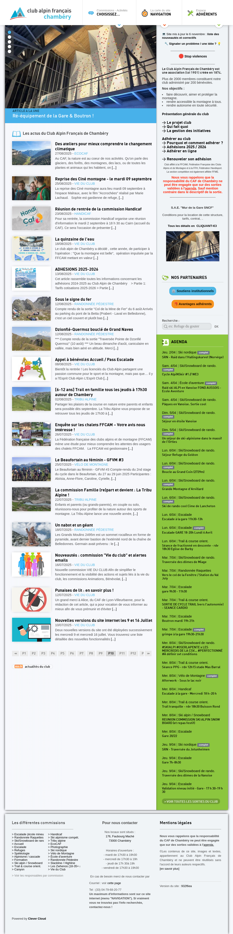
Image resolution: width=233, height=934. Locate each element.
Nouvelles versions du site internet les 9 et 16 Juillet (103, 620)
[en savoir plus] (169, 868)
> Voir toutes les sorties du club (191, 801)
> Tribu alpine (57, 840)
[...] (114, 167)
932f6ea (186, 886)
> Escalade (19, 847)
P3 (43, 653)
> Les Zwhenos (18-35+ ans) (66, 866)
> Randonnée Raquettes (27, 837)
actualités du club (32, 666)
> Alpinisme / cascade (26, 856)
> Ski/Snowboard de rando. (29, 840)
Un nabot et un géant (74, 525)
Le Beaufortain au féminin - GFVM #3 (89, 460)
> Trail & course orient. (26, 866)
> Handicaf (55, 834)
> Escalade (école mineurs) (29, 834)
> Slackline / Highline (61, 863)
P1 (24, 653)
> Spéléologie (21, 853)
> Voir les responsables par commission (37, 875)
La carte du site (160, 12)
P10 (111, 653)
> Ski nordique (57, 850)
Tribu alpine (85, 399)
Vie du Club (84, 183)
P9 (100, 653)
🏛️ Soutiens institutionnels (193, 291)
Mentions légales (176, 823)
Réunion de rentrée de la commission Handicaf (98, 209)
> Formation (20, 859)
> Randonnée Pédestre (63, 859)
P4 (53, 653)
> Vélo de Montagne (61, 853)
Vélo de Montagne (91, 464)
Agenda (179, 342)
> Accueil (18, 844)
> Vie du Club (57, 869)
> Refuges (18, 850)
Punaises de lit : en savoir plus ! (84, 590)
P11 (122, 653)
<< (15, 653)
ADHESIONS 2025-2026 (76, 269)
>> (148, 653)
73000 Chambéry (120, 840)
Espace (206, 12)
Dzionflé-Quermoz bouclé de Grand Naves (94, 329)
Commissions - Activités (110, 12)
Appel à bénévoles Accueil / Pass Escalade (94, 360)
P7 (81, 653)
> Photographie (58, 847)
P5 (62, 653)
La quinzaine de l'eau (74, 239)
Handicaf (82, 213)
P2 (33, 653)
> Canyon (18, 869)
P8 (91, 653)
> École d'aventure (60, 856)
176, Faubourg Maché (120, 836)
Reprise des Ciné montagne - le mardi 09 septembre (103, 179)
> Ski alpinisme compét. (63, 837)
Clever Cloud (37, 918)
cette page (114, 883)
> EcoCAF (54, 844)
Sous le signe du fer (73, 299)
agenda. (208, 844)
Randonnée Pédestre (94, 304)
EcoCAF (81, 153)
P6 (72, 653)
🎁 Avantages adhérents (193, 304)
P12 (133, 653)
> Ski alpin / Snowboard (27, 863)
